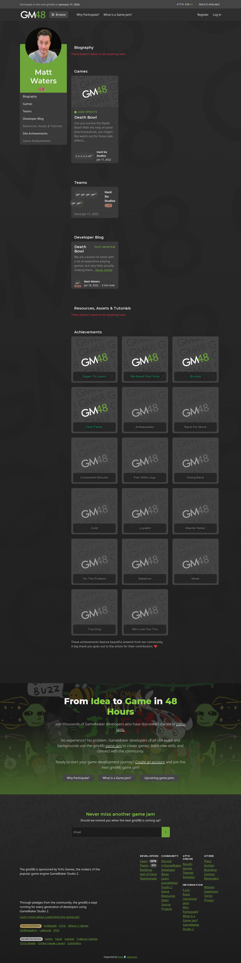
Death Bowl (85, 117)
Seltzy (49, 939)
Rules (186, 894)
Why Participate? (88, 15)
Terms (208, 896)
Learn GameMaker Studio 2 (169, 883)
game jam (113, 745)
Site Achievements (35, 133)
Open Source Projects (166, 904)
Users (144, 861)
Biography (30, 96)
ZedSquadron (28, 930)
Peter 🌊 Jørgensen (127, 956)
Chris (62, 925)
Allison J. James (78, 925)
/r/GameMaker (171, 865)
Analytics (189, 877)
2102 (56, 930)
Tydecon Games (86, 939)
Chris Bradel (28, 943)
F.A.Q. (186, 890)
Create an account (150, 761)
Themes (188, 873)
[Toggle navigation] (58, 14)
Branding (210, 870)
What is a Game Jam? (117, 15)
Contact (209, 874)
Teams (27, 111)
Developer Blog (33, 119)
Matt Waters (92, 281)
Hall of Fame (148, 874)
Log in (217, 15)
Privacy (209, 900)
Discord (166, 861)
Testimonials (148, 878)
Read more (104, 270)
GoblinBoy (74, 943)
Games (27, 104)
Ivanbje (69, 939)
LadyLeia (45, 930)
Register (203, 15)
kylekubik (50, 925)
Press (207, 861)
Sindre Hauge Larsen (51, 943)
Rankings (146, 870)
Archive (209, 865)
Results (187, 864)
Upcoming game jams (159, 778)
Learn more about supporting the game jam (50, 917)
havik (58, 939)
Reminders (211, 878)
